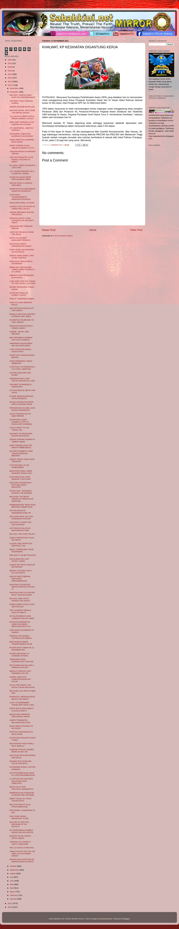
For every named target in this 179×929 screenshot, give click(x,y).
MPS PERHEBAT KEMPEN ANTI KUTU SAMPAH (21, 339)
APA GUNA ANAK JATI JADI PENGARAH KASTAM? (21, 517)
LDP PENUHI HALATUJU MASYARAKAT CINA (20, 529)
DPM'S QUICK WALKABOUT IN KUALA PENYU (22, 709)
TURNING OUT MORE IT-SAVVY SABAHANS (20, 843)
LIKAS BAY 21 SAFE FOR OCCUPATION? (20, 523)
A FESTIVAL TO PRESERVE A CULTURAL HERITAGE (22, 368)
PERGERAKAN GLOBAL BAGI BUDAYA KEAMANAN (22, 409)
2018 (10, 67)
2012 (10, 85)
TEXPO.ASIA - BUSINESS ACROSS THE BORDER (21, 492)
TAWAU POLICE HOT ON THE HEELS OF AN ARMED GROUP (22, 853)
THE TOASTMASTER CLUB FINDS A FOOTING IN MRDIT (21, 159)
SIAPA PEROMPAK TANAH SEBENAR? (21, 362)
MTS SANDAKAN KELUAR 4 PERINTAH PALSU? (22, 666)
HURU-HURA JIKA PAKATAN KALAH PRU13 (22, 251)
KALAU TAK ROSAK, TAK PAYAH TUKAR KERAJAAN (22, 686)
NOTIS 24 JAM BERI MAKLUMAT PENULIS (20, 239)
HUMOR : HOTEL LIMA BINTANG (19, 333)
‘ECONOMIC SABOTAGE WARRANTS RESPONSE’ (21, 135)
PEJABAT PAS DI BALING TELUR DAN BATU (20, 762)
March (13, 892)
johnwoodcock (106, 919)
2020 (10, 60)
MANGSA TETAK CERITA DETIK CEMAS (20, 837)
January (13, 899)
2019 (10, 63)
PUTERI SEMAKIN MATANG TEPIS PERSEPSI (21, 397)
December (14, 88)
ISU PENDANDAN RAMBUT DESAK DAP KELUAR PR (21, 831)
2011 (10, 903)
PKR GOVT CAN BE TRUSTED (23, 555)
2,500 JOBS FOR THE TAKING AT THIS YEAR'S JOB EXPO (22, 282)
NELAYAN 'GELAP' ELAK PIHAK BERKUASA (20, 806)
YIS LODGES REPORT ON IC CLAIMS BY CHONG (22, 172)
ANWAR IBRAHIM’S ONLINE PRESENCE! (22, 213)
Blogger (126, 919)
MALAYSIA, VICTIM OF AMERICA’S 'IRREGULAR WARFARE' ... (21, 499)
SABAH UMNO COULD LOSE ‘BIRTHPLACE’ (22, 605)
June (12, 881)
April (12, 888)
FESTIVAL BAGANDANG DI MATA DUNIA (21, 733)
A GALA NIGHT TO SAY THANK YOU (19, 429)
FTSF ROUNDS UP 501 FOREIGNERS (19, 466)
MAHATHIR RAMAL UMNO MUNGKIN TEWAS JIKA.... (22, 472)
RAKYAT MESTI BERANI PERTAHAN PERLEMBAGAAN (20, 578)
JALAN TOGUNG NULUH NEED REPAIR (20, 415)
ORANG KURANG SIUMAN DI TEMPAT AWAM (22, 440)
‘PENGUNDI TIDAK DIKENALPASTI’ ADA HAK (22, 660)
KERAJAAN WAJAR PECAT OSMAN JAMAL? (21, 327)
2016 (10, 71)
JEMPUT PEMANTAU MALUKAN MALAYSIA (20, 721)
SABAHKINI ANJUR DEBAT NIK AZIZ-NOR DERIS (21, 344)
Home (92, 229)
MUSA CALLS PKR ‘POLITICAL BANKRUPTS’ (22, 788)
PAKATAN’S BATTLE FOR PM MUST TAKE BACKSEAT (22, 594)
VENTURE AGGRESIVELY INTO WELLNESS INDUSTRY (21, 485)
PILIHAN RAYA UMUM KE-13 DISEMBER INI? (22, 649)
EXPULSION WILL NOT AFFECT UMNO (19, 560)
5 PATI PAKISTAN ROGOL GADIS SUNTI (21, 350)
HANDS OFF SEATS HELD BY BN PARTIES (22, 566)
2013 (10, 82)
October (13, 866)
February (14, 895)
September (15, 870)
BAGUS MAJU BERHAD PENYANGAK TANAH (20, 715)
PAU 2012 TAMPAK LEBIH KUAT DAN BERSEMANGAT (22, 96)
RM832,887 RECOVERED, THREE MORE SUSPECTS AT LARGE (22, 269)
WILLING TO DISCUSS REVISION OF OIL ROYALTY (19, 824)
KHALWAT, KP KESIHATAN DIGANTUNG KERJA (21, 435)
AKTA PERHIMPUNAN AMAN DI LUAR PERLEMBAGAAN (22, 774)
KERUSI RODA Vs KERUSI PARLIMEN (21, 184)
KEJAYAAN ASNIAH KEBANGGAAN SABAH (20, 245)
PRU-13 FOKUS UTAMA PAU (22, 848)
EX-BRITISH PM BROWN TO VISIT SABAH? (22, 321)
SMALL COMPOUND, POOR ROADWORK (22, 550)
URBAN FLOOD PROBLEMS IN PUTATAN (22, 276)
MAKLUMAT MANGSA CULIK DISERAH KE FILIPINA (22, 123)
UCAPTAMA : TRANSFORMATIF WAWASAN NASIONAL (20, 197)
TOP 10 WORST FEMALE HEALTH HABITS (20, 611)
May (12, 884)
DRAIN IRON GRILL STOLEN (22, 203)
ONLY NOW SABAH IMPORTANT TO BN (19, 817)
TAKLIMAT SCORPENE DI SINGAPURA (21, 385)
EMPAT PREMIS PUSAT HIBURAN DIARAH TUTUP (22, 147)
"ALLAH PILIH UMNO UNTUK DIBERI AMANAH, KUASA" (22, 117)
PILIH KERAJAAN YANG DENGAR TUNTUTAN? (20, 478)
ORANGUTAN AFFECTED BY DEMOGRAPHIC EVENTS (22, 860)
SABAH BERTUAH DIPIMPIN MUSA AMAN (22, 141)
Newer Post (48, 229)
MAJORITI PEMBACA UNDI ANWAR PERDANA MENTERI (21, 453)
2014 (10, 78)
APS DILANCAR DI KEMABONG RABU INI (20, 512)
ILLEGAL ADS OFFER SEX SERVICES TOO (21, 544)
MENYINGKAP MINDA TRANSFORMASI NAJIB (21, 643)
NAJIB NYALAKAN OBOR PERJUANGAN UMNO (20, 178)
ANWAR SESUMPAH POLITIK (22, 107)
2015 (10, 74)
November (14, 92)
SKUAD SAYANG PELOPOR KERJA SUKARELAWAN (21, 403)
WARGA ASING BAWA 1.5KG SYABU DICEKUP (22, 257)
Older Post (136, 229)
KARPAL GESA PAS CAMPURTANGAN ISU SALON (20, 679)
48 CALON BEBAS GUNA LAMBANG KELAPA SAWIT (22, 617)
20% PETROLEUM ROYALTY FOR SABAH (22, 309)
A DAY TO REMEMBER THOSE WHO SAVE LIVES (22, 704)
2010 (10, 907)
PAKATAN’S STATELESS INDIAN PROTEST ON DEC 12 (22, 587)
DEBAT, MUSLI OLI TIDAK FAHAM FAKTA (21, 800)
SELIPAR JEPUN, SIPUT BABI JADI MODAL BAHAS (22, 111)
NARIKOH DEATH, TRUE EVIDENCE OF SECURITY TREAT (22, 220)
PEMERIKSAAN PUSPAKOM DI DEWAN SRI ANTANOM (22, 794)
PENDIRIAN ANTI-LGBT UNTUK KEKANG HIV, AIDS (22, 380)
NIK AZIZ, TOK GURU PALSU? (22, 534)
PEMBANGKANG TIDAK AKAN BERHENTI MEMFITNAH (23, 506)
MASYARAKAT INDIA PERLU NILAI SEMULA (22, 745)
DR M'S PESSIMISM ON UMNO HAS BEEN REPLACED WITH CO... (21, 624)
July (12, 877)
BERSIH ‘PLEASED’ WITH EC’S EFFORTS (21, 572)
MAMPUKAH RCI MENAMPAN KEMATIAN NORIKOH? (22, 190)
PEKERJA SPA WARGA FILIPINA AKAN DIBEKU (21, 637)
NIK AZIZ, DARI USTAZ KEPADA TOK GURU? (20, 599)
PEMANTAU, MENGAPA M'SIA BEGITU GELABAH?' (22, 698)
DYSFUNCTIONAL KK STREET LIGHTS (19, 294)
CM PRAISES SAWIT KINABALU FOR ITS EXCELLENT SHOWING (21, 422)
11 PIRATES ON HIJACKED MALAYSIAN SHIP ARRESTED (21, 781)
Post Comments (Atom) (63, 236)
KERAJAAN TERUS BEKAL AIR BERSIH (21, 262)
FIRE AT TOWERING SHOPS (22, 299)
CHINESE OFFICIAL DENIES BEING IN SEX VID (22, 750)
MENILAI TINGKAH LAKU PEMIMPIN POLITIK (20, 672)
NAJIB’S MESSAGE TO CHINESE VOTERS (19, 655)
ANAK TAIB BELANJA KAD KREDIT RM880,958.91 (21, 446)
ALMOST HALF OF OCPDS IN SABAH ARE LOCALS (22, 207)
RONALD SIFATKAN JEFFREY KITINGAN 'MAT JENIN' (22, 315)
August (13, 873)
